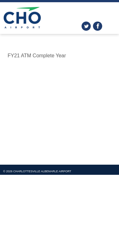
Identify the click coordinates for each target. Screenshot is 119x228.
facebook (97, 26)
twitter (86, 26)
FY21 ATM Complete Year (37, 55)
